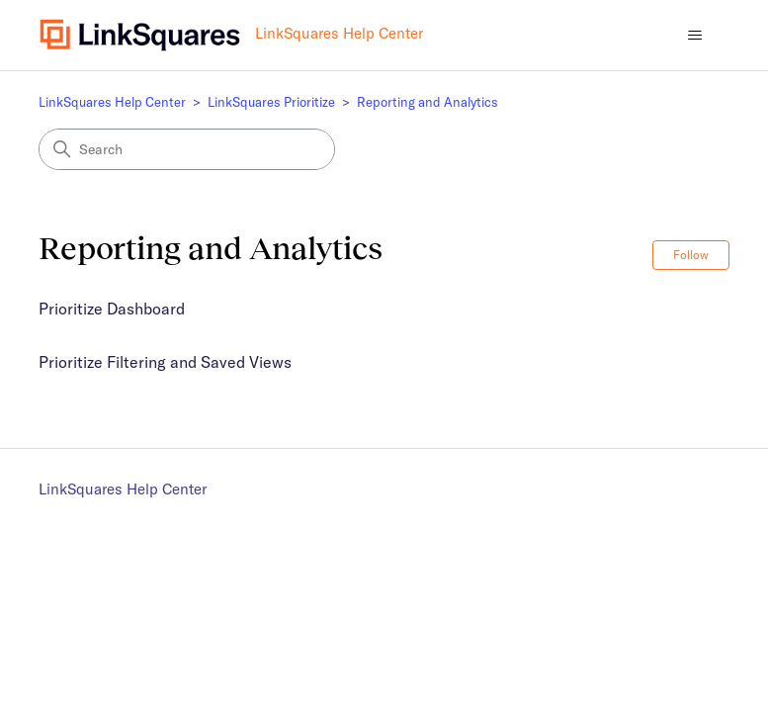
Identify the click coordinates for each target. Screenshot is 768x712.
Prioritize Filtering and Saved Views (165, 362)
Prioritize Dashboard (112, 308)
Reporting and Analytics (427, 102)
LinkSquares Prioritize (271, 102)
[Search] (187, 149)
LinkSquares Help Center (112, 102)
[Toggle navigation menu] (694, 35)
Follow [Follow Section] (691, 254)
